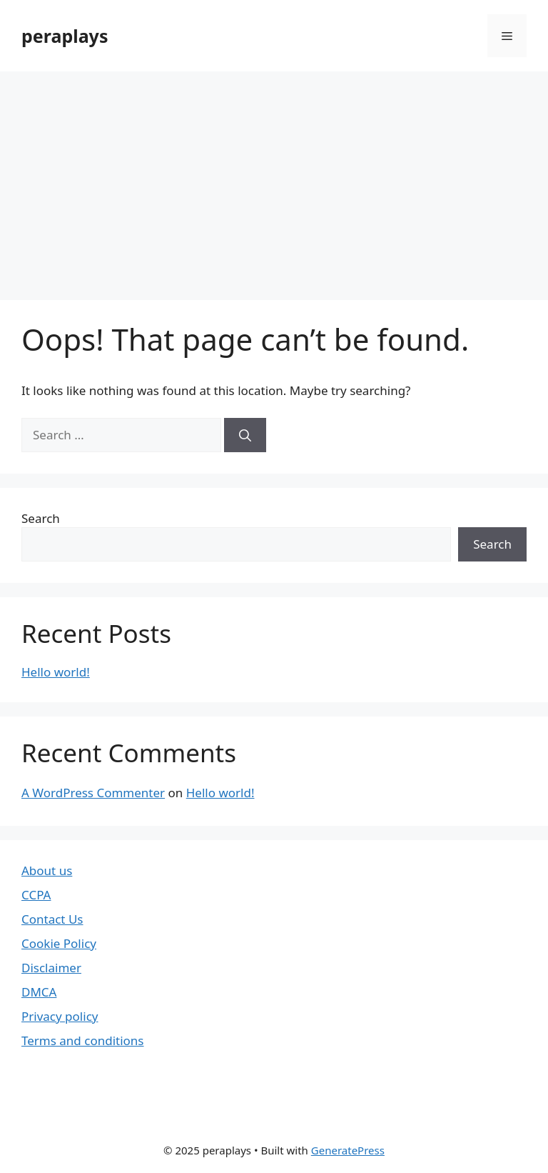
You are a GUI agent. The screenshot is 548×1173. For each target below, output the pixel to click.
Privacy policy (59, 1016)
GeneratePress (348, 1150)
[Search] (245, 435)
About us (46, 870)
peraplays (64, 36)
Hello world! (55, 672)
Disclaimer (51, 967)
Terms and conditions (82, 1040)
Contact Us (52, 919)
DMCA (38, 992)
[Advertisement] (274, 179)
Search (40, 518)
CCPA (36, 895)
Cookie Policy (58, 943)
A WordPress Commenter (93, 792)
